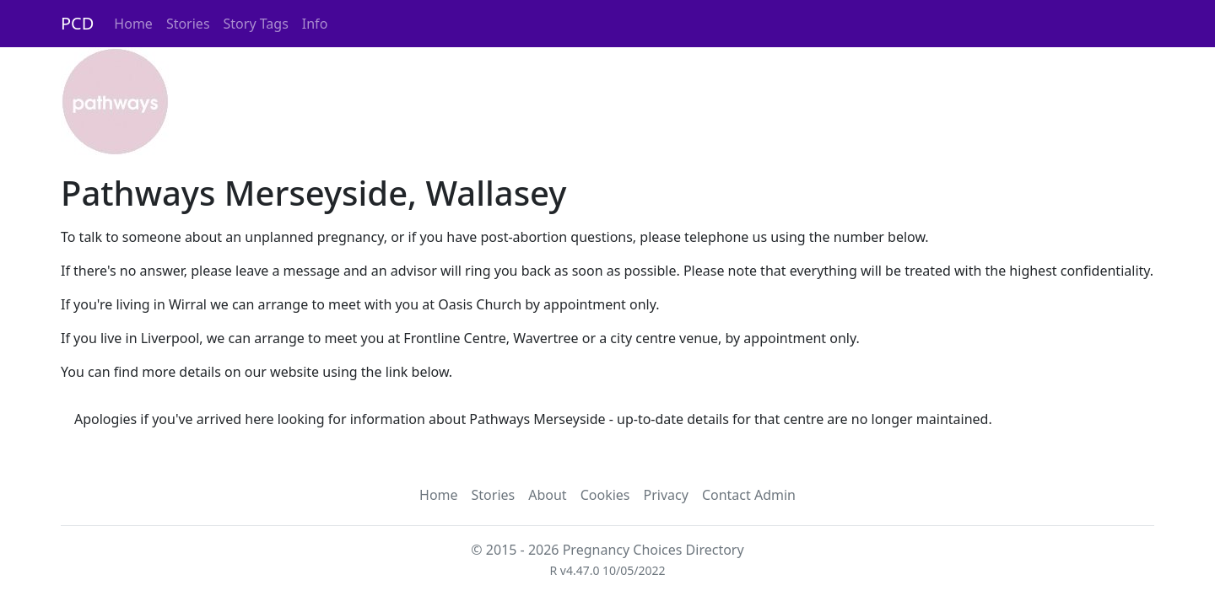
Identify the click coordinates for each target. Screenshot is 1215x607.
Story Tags (256, 23)
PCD (77, 23)
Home (133, 23)
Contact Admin (749, 495)
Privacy (666, 495)
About (547, 495)
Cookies (605, 495)
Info (315, 23)
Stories (188, 23)
